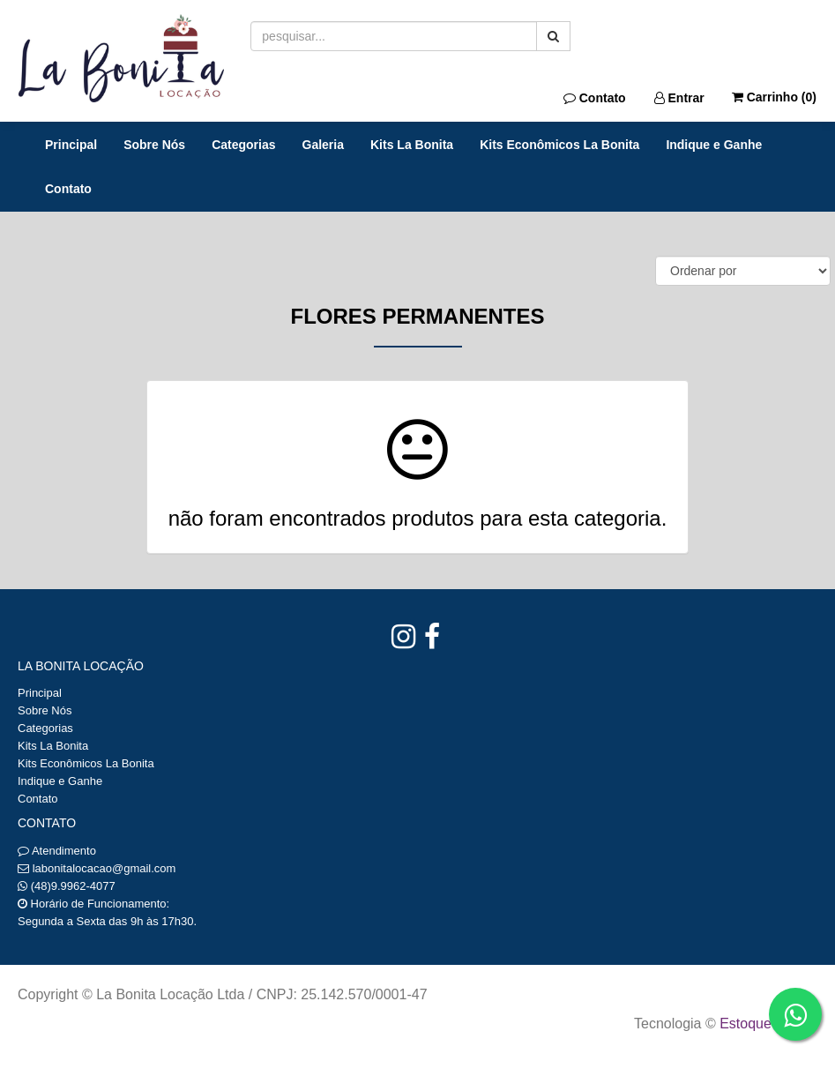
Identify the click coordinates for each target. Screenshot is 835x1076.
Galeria (323, 145)
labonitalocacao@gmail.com (104, 868)
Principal (71, 145)
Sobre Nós (154, 145)
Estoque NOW (764, 1023)
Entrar (679, 98)
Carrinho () (774, 97)
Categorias (243, 145)
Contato (594, 98)
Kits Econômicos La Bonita (559, 145)
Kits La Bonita (411, 145)
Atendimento (57, 850)
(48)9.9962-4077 (73, 886)
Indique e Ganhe (714, 145)
